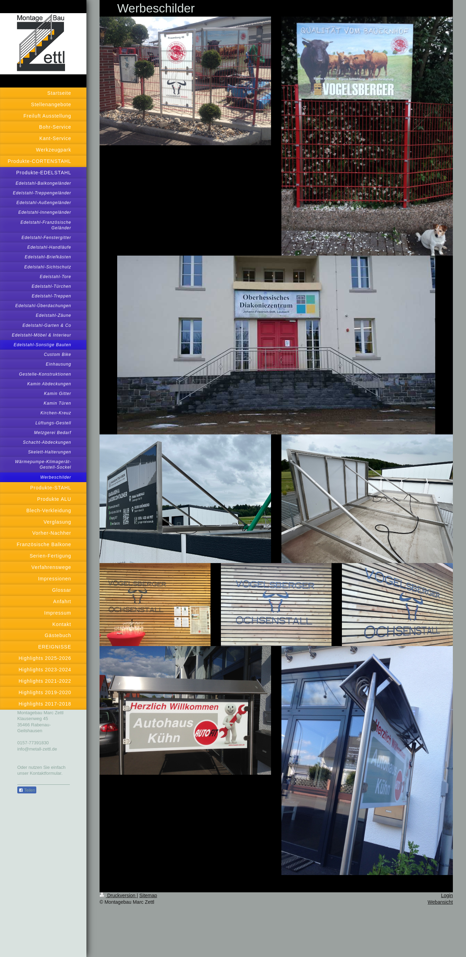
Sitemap (148, 895)
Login (447, 895)
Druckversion (118, 895)
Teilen (27, 790)
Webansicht (440, 902)
